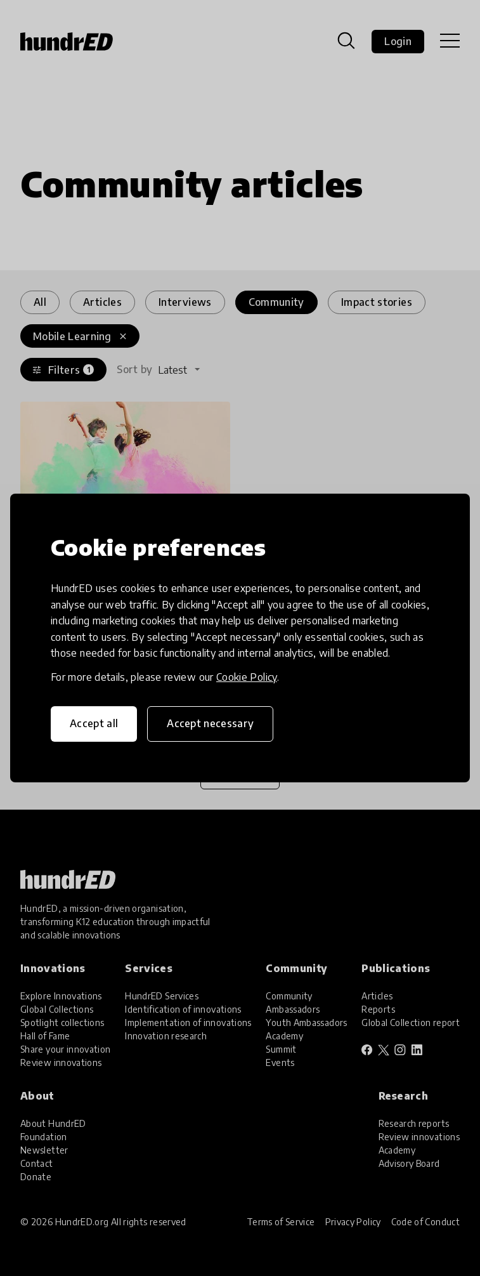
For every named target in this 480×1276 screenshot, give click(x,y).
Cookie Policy (246, 677)
